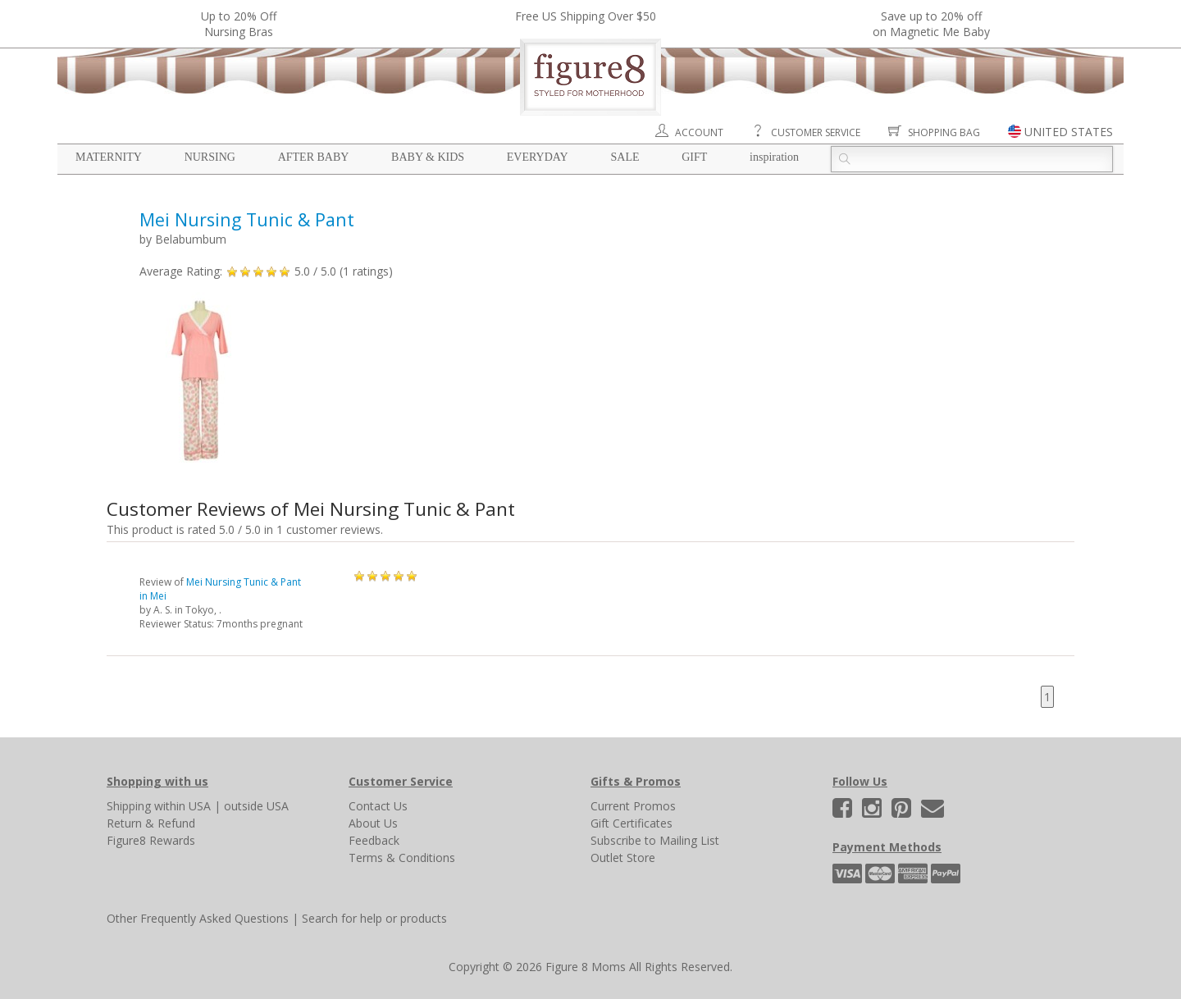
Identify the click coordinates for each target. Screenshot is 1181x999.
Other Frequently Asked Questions (198, 918)
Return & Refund (151, 823)
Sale (624, 157)
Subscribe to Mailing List (654, 840)
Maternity (108, 157)
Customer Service (815, 132)
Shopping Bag (944, 132)
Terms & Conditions (402, 857)
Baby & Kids (427, 157)
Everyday (537, 157)
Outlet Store (622, 857)
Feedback (374, 840)
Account (699, 132)
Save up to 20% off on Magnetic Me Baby (931, 23)
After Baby (313, 157)
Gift (694, 157)
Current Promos (633, 806)
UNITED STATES (1068, 131)
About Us (373, 823)
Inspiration (774, 157)
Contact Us (378, 806)
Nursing (210, 157)
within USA (182, 806)
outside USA (256, 806)
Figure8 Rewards (151, 840)
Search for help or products (374, 918)
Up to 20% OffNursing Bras (238, 23)
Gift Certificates (631, 823)
